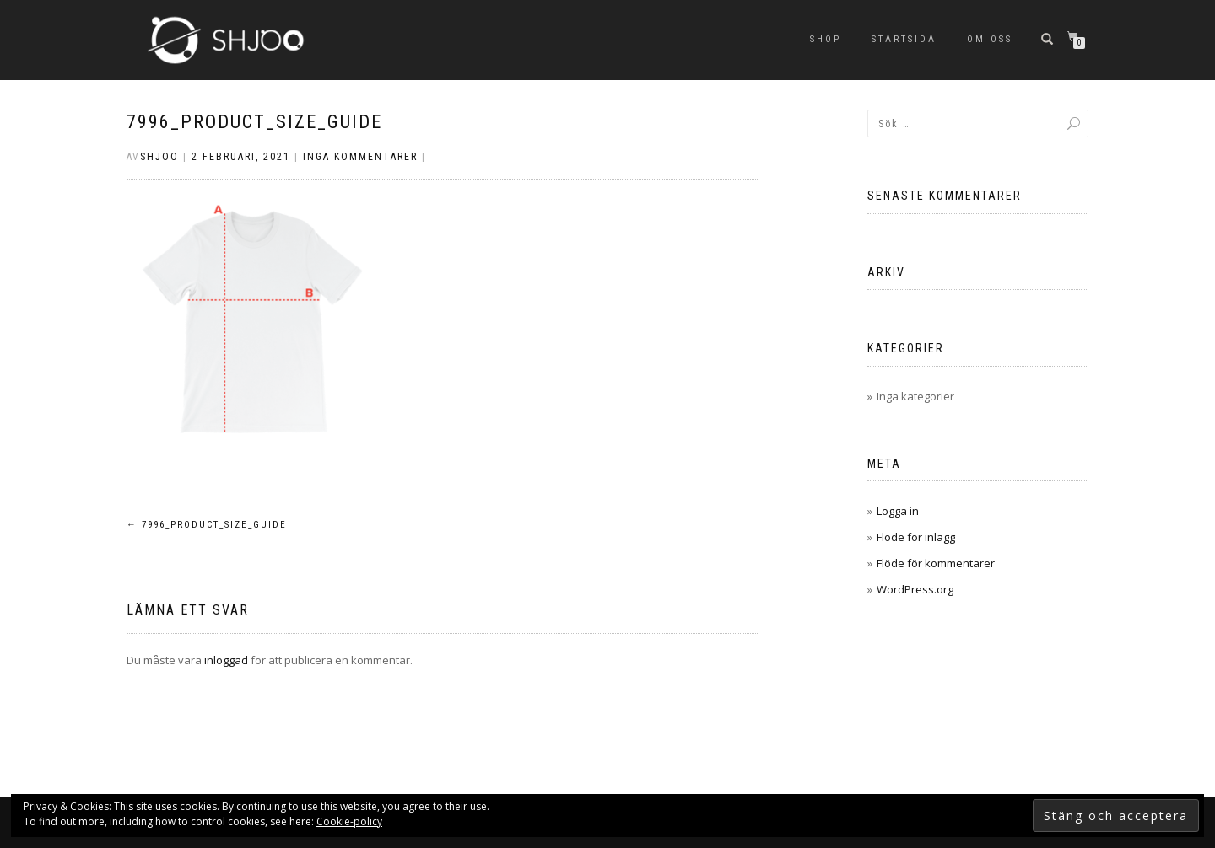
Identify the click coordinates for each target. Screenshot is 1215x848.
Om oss (989, 39)
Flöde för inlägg (916, 537)
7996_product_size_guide (254, 121)
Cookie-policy (349, 821)
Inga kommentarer (360, 157)
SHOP (825, 39)
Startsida (904, 39)
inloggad (226, 660)
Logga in (898, 510)
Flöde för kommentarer (936, 563)
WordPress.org (915, 589)
